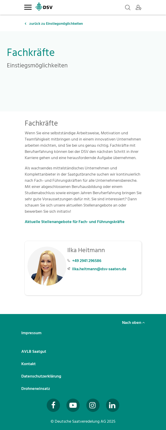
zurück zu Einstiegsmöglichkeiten (54, 24)
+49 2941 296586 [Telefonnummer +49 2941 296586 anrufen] (86, 260)
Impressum (31, 333)
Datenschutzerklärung (41, 376)
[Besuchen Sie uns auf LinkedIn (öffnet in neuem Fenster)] (112, 405)
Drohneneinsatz (36, 388)
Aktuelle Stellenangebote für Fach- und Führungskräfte (75, 221)
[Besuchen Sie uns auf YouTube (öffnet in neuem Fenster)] (73, 405)
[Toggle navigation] (28, 6)
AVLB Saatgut (34, 351)
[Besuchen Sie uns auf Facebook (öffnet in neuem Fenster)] (53, 405)
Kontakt (29, 364)
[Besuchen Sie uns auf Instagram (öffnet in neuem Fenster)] (93, 405)
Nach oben (133, 322)
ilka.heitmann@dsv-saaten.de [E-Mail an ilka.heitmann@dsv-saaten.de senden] (99, 269)
